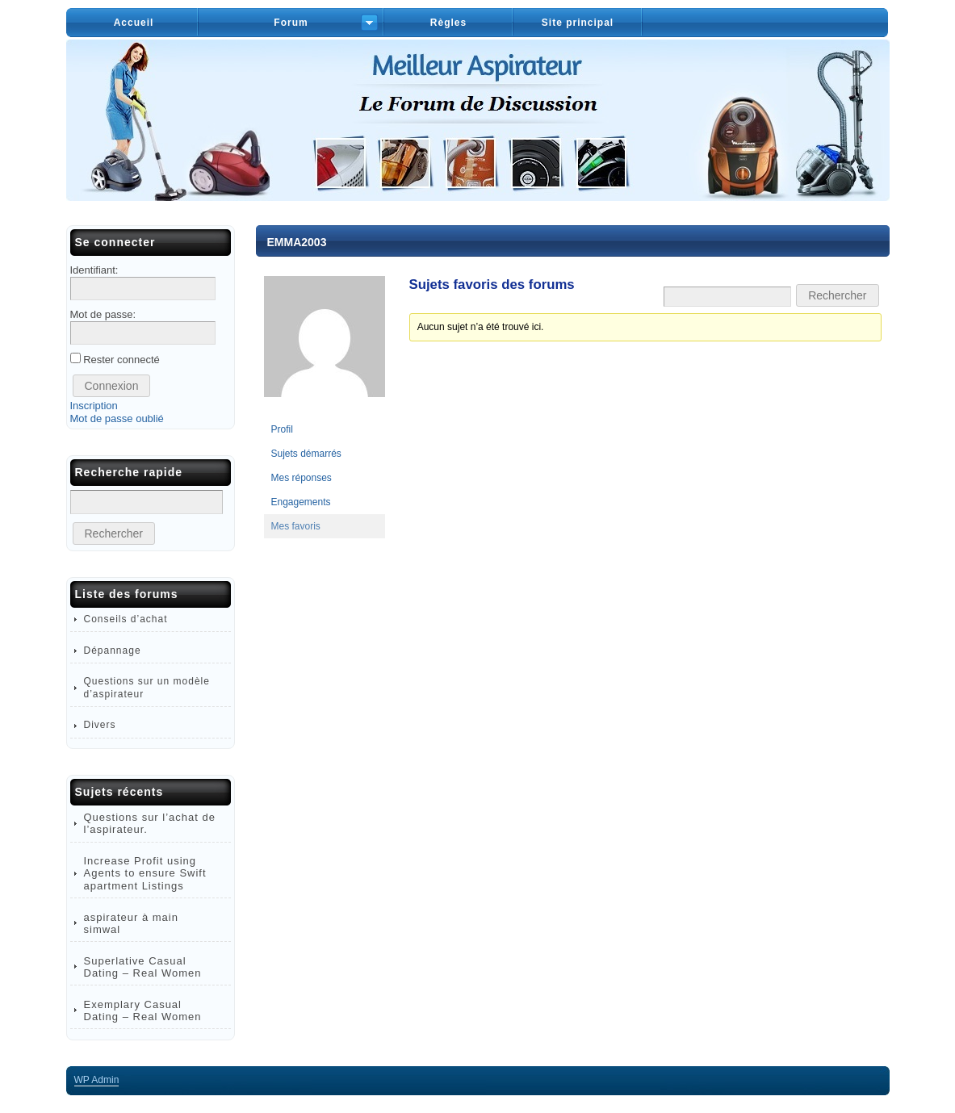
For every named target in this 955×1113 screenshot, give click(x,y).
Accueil (134, 22)
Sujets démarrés (306, 453)
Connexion (112, 385)
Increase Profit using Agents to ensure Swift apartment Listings (145, 873)
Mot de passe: (103, 314)
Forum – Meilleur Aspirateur (478, 120)
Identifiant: (94, 270)
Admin (96, 1080)
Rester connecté (121, 360)
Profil (282, 429)
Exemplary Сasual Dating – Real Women (143, 1010)
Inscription (94, 406)
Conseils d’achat (126, 619)
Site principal (578, 22)
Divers (100, 724)
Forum (291, 22)
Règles (448, 22)
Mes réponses (301, 477)
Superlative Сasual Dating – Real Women (143, 967)
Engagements (301, 502)
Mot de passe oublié (117, 418)
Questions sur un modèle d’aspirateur (147, 687)
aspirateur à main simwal (131, 923)
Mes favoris (295, 526)
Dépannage (112, 650)
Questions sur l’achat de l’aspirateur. (150, 823)
